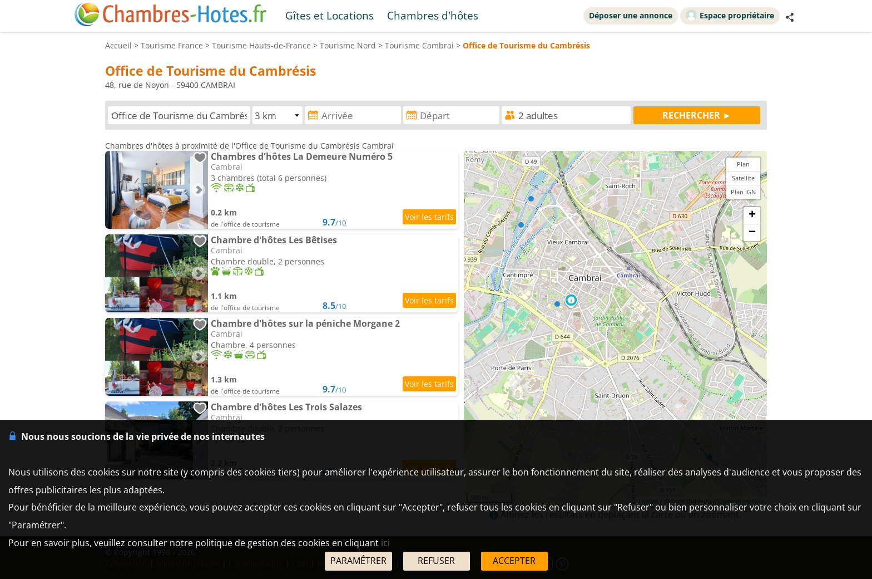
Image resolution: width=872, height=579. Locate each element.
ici (385, 543)
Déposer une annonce (630, 15)
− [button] (752, 232)
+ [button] (752, 215)
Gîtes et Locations (329, 15)
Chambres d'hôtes (432, 15)
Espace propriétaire (730, 15)
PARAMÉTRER (358, 561)
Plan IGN (743, 192)
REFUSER (436, 561)
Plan (743, 164)
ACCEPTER (514, 561)
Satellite (743, 178)
